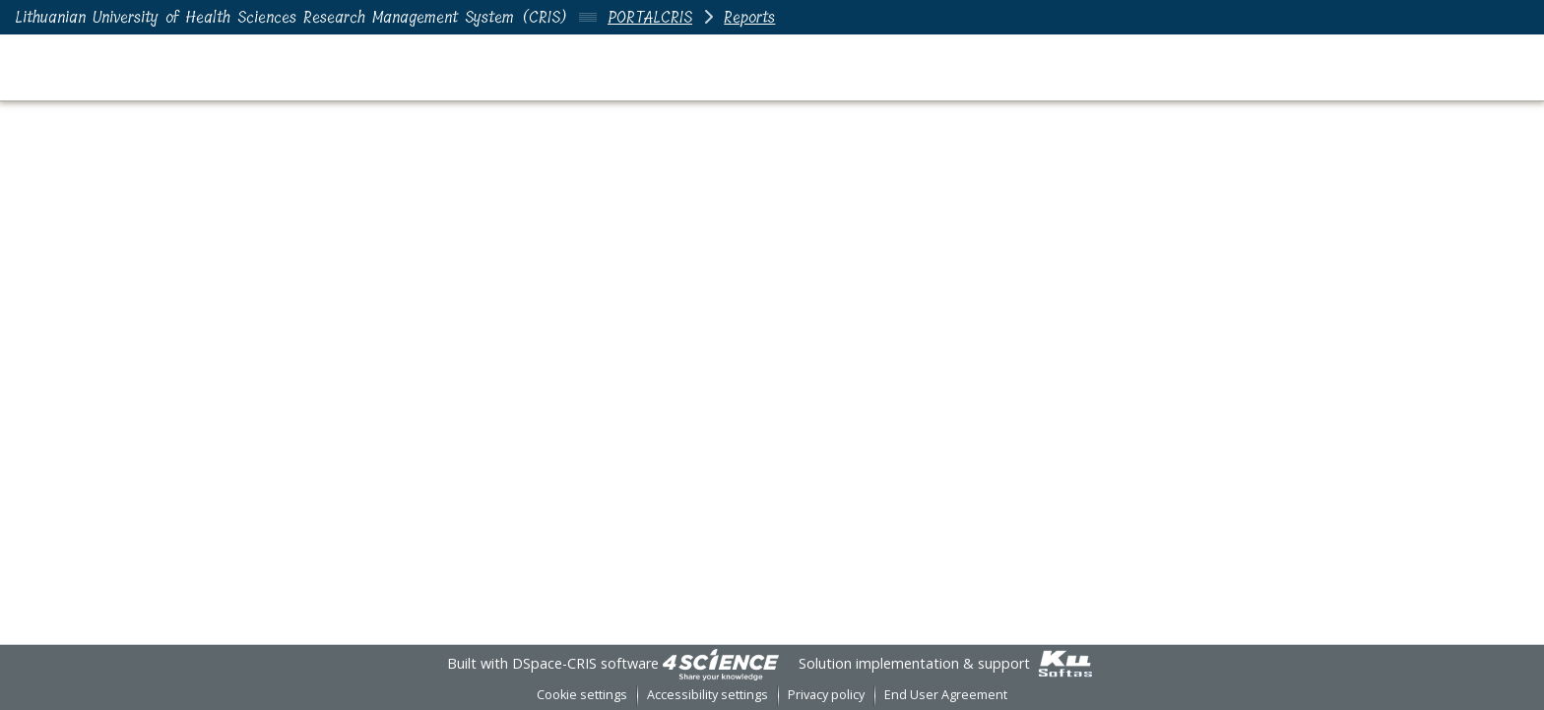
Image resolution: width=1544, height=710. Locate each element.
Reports (749, 17)
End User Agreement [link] (945, 694)
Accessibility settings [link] (707, 694)
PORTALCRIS (650, 17)
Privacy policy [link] (826, 694)
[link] (721, 663)
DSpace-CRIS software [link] (585, 663)
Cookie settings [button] (582, 694)
